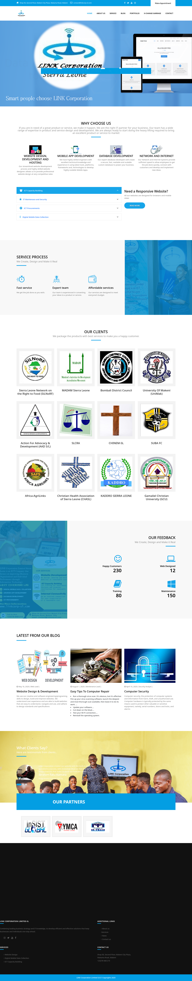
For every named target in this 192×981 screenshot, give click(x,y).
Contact (169, 13)
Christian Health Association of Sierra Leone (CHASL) (75, 497)
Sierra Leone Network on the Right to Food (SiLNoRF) (35, 392)
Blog (123, 13)
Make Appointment (163, 3)
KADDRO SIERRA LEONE (116, 496)
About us (105, 928)
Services (104, 932)
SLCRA (76, 443)
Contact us (106, 939)
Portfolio (134, 13)
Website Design (10, 954)
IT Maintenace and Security (69, 199)
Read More (135, 205)
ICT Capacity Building (69, 190)
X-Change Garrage (152, 13)
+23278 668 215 (103, 961)
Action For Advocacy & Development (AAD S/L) (35, 444)
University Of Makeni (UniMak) (156, 392)
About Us (101, 13)
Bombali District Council (116, 390)
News (104, 936)
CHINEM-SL (116, 443)
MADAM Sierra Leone (76, 390)
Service (113, 13)
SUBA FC (156, 443)
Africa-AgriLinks (35, 496)
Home (89, 13)
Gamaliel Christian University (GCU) (157, 497)
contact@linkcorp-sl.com (82, 3)
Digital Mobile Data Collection (69, 217)
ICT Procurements (69, 208)
